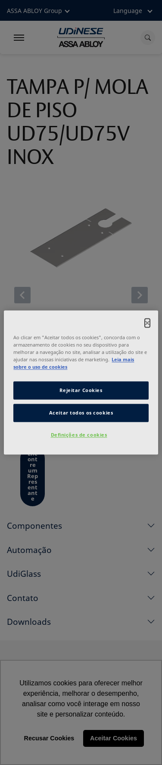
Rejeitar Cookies (80, 390)
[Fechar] (147, 323)
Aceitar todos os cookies (81, 413)
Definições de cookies (79, 435)
